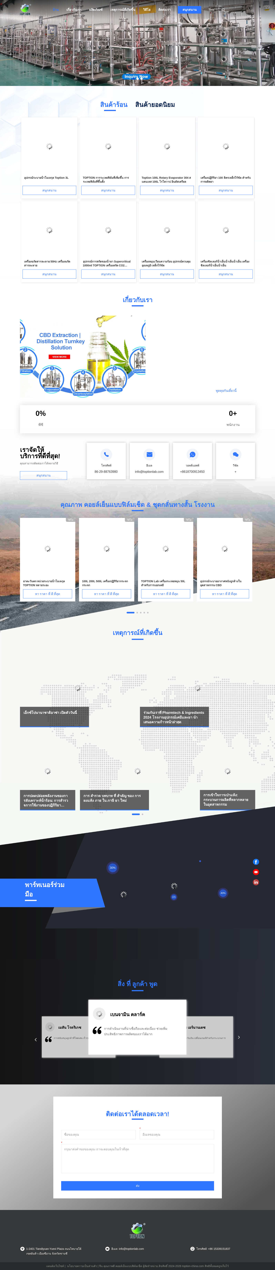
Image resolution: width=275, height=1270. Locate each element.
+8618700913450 (192, 471)
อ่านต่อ (183, 390)
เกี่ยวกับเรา (73, 9)
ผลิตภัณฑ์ (96, 9)
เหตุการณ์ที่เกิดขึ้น (122, 9)
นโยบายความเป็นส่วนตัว (82, 1266)
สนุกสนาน (189, 9)
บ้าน (56, 9)
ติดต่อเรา (164, 9)
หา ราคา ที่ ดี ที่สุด (47, 594)
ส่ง (137, 1185)
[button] (35, 1039)
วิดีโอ (147, 9)
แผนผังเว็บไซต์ (55, 1266)
